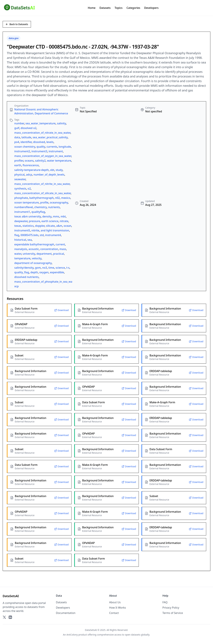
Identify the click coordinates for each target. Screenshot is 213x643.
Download (61, 310)
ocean (67, 226)
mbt (63, 216)
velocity (36, 258)
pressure (34, 221)
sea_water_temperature (40, 123)
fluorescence (31, 165)
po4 (16, 142)
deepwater (20, 221)
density (46, 216)
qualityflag (38, 212)
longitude (65, 146)
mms (56, 216)
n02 (57, 198)
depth (34, 272)
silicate (50, 226)
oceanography (59, 202)
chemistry (40, 207)
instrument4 (53, 235)
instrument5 (22, 230)
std (42, 235)
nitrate (64, 221)
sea (29, 240)
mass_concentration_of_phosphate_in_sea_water (45, 281)
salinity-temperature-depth (31, 170)
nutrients (54, 207)
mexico (65, 198)
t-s (68, 267)
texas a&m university (27, 216)
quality (41, 146)
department (44, 254)
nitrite (35, 230)
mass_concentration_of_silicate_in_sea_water (42, 193)
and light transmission (55, 230)
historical (20, 240)
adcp (29, 174)
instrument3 (39, 151)
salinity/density (24, 267)
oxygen (44, 272)
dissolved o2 (28, 128)
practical (58, 254)
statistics (28, 226)
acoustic (33, 249)
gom (38, 267)
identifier (26, 142)
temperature (22, 258)
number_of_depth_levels (48, 174)
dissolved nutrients (26, 277)
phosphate (21, 198)
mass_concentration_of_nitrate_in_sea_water (42, 132)
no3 (44, 267)
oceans (29, 160)
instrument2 (22, 151)
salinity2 (40, 160)
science (60, 267)
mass (62, 249)
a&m (59, 226)
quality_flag (21, 272)
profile (44, 202)
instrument (56, 151)
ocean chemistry (24, 146)
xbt (52, 170)
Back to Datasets (16, 24)
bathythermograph (41, 198)
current (60, 244)
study (59, 170)
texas (17, 226)
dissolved (39, 142)
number (19, 123)
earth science (49, 221)
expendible (57, 272)
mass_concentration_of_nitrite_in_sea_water (42, 184)
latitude (26, 137)
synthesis (20, 188)
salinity (61, 123)
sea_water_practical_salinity (50, 137)
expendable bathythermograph (34, 244)
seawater (20, 179)
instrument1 (22, 212)
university (29, 254)
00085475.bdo (29, 235)
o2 (29, 188)
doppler (40, 226)
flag (16, 235)
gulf (16, 128)
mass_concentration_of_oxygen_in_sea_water (42, 156)
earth (17, 165)
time (51, 267)
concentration (49, 249)
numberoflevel (23, 207)
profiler (18, 160)
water (17, 254)
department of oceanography (33, 263)
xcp (16, 286)
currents (52, 146)
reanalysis (20, 249)
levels (50, 142)
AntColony (72, 634)
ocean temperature (26, 202)
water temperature (59, 160)
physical (19, 174)
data (17, 137)
